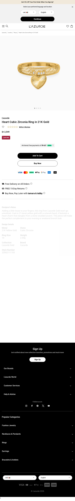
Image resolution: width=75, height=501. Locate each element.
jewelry (10, 32)
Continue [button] (37, 19)
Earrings (5, 451)
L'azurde (4, 32)
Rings (15, 32)
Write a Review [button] (24, 127)
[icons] (26, 406)
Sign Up (37, 360)
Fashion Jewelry (9, 425)
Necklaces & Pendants (11, 434)
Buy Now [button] (37, 163)
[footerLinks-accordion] (37, 368)
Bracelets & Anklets (10, 460)
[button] (3, 127)
